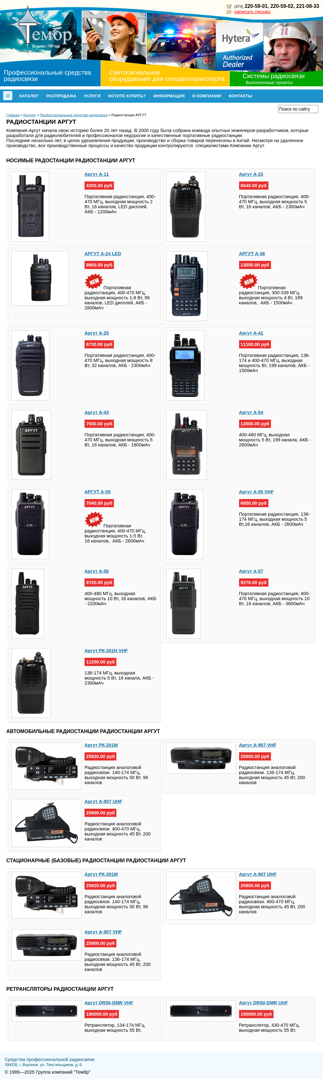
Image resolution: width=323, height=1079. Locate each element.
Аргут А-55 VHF (256, 491)
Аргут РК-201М (101, 745)
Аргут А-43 (97, 412)
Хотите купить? (127, 96)
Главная (13, 115)
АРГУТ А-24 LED (103, 253)
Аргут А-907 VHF (258, 745)
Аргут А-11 (97, 174)
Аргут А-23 (251, 174)
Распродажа (61, 96)
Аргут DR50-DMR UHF (263, 1002)
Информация (169, 96)
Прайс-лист (256, 108)
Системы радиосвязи (274, 75)
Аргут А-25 (97, 333)
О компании (206, 96)
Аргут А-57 (251, 571)
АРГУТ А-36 (252, 253)
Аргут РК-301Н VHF (106, 650)
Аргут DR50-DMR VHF (109, 1002)
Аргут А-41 (251, 333)
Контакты (240, 96)
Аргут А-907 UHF (103, 801)
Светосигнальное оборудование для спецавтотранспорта (167, 75)
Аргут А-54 (251, 412)
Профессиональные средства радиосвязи (47, 75)
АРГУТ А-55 (98, 491)
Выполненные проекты (269, 82)
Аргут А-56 (97, 571)
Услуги (92, 96)
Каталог (28, 96)
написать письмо (252, 11)
